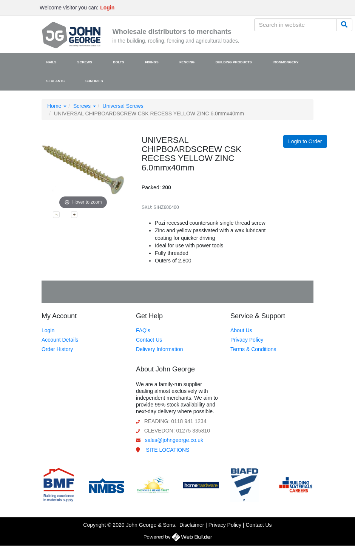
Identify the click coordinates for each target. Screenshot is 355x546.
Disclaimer (191, 525)
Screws (84, 106)
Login (48, 330)
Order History (57, 349)
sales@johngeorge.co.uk (174, 440)
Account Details (60, 340)
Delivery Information (159, 349)
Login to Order (305, 141)
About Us (241, 330)
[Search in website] (295, 24)
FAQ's (143, 330)
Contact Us (149, 340)
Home (56, 106)
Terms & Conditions (253, 349)
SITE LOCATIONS (168, 450)
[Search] (344, 24)
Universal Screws (123, 106)
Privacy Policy (246, 340)
